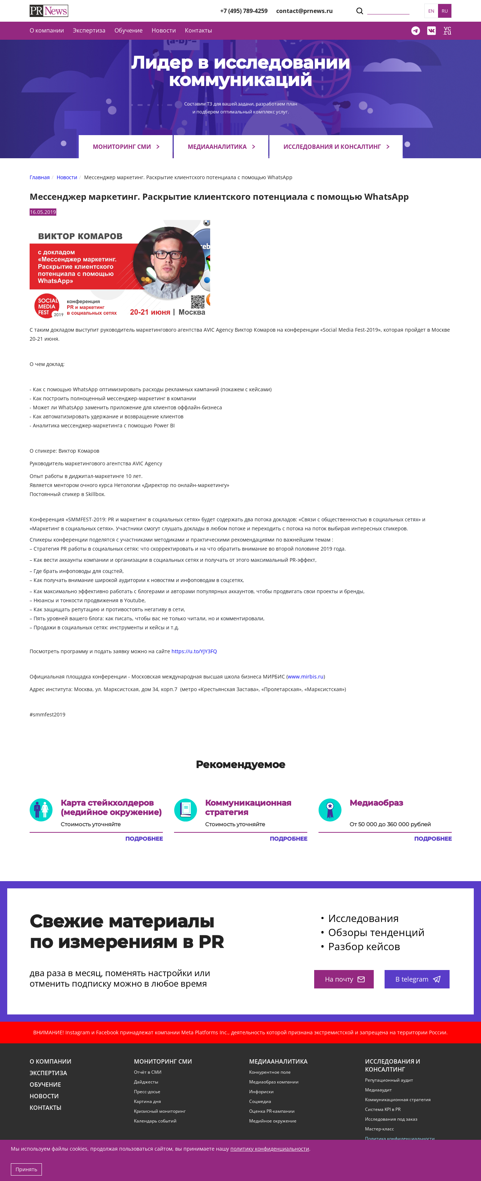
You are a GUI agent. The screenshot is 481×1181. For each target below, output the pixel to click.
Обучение (128, 30)
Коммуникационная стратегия (398, 1100)
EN (431, 11)
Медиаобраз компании (274, 1082)
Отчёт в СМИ (147, 1072)
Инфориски (261, 1092)
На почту (345, 979)
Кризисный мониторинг (160, 1111)
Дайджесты (146, 1082)
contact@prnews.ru (304, 11)
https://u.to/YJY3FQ (194, 651)
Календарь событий (155, 1121)
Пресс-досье (147, 1092)
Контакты (198, 30)
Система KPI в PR (382, 1109)
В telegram (418, 979)
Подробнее (144, 838)
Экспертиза (48, 1073)
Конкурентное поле (270, 1072)
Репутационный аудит (389, 1080)
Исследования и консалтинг (332, 147)
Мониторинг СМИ (122, 147)
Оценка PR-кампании (272, 1111)
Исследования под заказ (391, 1119)
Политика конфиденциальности (400, 1139)
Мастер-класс (379, 1129)
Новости (164, 30)
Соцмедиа (260, 1101)
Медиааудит (378, 1090)
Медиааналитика (217, 147)
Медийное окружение (272, 1121)
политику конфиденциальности (269, 1148)
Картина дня (147, 1101)
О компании (47, 30)
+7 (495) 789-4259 (244, 11)
